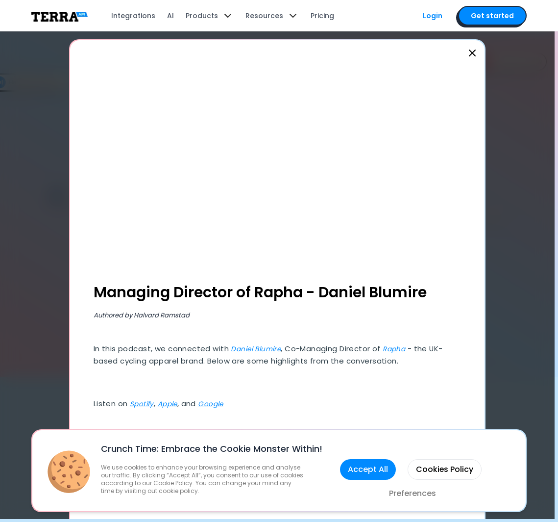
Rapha (402, 350)
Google (218, 405)
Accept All (367, 469)
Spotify (144, 405)
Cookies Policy (444, 469)
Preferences (412, 493)
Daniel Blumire (260, 350)
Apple (172, 405)
